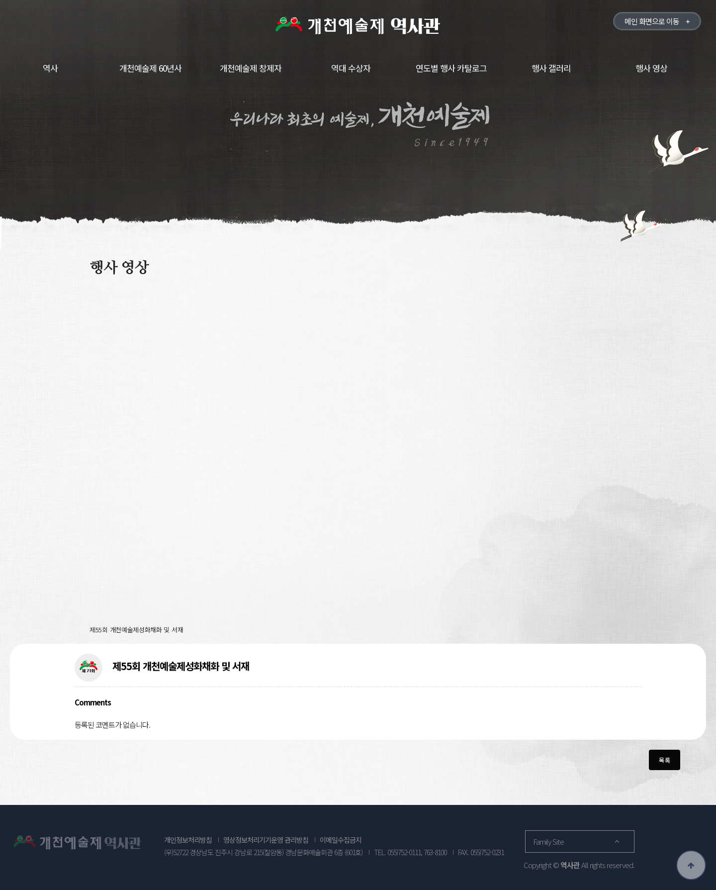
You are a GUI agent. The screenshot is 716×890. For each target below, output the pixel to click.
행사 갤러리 (551, 68)
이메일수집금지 (340, 840)
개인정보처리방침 (188, 840)
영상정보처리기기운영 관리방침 (265, 840)
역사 (50, 68)
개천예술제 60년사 (150, 68)
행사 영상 (651, 68)
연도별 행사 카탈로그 (451, 68)
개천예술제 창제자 (250, 68)
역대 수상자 (350, 68)
